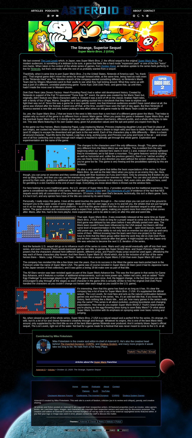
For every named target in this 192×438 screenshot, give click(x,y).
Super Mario (100, 362)
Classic (93, 421)
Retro (101, 421)
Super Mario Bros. (148, 60)
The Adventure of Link (118, 190)
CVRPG (90, 344)
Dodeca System (108, 344)
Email (152, 352)
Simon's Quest (93, 190)
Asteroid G (41, 370)
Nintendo (35, 69)
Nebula (109, 421)
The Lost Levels (49, 60)
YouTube (142, 352)
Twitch (131, 352)
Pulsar (118, 421)
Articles (51, 370)
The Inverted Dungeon (72, 344)
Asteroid (83, 421)
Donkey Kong (108, 66)
